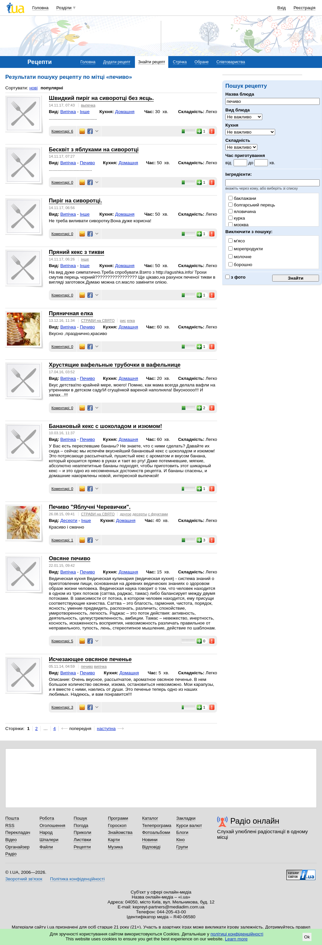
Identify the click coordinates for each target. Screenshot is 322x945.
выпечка (88, 105)
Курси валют (189, 825)
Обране (202, 62)
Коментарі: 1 (62, 540)
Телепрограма (157, 825)
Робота (47, 818)
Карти (114, 839)
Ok (307, 936)
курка (236, 218)
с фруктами (158, 514)
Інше (84, 111)
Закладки (185, 818)
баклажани (242, 198)
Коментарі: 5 (62, 641)
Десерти (69, 520)
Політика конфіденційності (77, 878)
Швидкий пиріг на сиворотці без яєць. (101, 98)
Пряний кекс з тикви (76, 252)
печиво (87, 666)
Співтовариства (230, 62)
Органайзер (17, 846)
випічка (100, 666)
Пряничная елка (71, 313)
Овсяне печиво (69, 558)
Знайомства (120, 832)
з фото (235, 277)
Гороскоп (117, 825)
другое (126, 514)
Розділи (64, 7)
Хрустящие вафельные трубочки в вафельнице (114, 365)
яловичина (242, 211)
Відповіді (151, 846)
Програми (118, 818)
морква (238, 224)
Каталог (150, 818)
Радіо (10, 853)
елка (131, 320)
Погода (81, 825)
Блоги (182, 832)
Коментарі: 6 (62, 131)
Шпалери (49, 839)
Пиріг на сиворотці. (75, 201)
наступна (106, 728)
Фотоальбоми (156, 832)
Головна (40, 7)
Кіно (180, 839)
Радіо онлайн (254, 820)
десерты (139, 514)
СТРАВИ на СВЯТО (98, 320)
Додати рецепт (116, 62)
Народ (46, 832)
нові (33, 87)
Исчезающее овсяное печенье (90, 659)
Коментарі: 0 (62, 182)
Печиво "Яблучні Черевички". (90, 507)
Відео (11, 839)
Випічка (68, 111)
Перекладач (17, 832)
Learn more (236, 938)
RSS (10, 825)
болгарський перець (251, 204)
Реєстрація (304, 7)
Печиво (87, 162)
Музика (115, 846)
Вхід (281, 7)
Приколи (82, 832)
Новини (150, 839)
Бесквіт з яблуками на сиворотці (94, 149)
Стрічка (180, 62)
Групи (182, 846)
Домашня (125, 111)
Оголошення (52, 825)
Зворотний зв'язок (23, 878)
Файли (46, 846)
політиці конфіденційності (236, 933)
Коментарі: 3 (62, 707)
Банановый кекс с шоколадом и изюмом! (105, 426)
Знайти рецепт (151, 62)
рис (123, 320)
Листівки (82, 839)
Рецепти (82, 846)
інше (85, 259)
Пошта (12, 818)
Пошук (80, 818)
